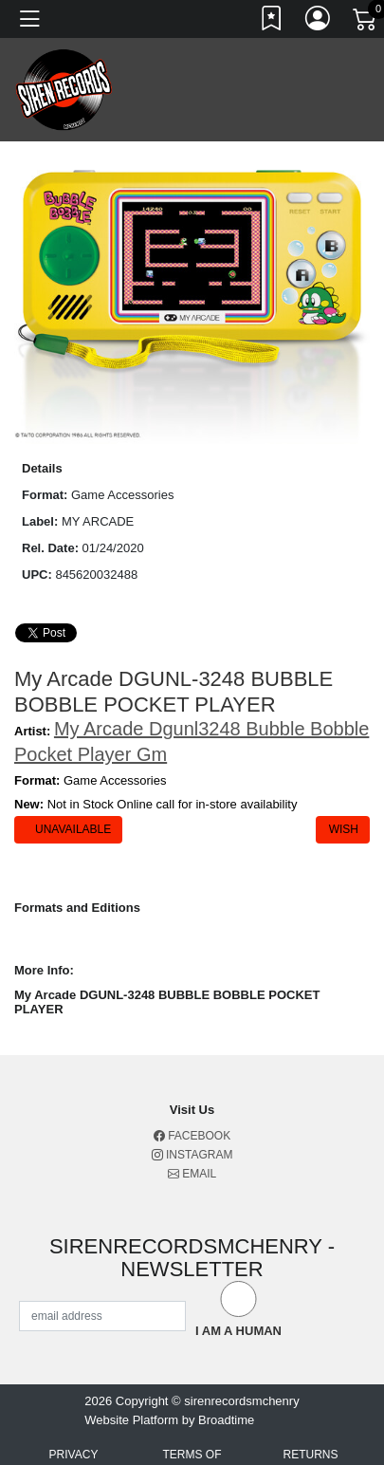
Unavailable (72, 829)
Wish (342, 829)
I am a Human (238, 1331)
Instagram (192, 1154)
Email (192, 1173)
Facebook (192, 1135)
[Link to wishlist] (272, 21)
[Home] (64, 89)
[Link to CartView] (366, 18)
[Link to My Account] (318, 21)
